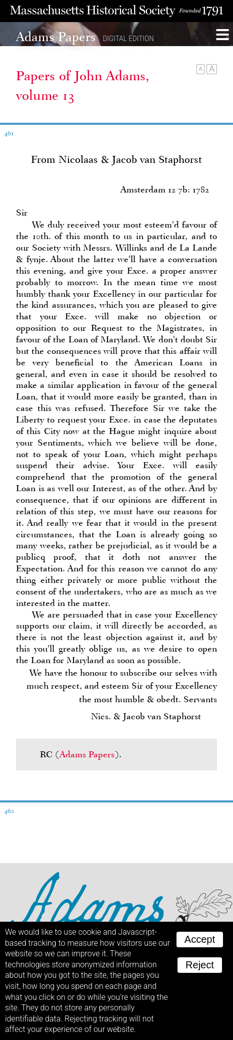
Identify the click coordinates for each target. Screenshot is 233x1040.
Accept (199, 939)
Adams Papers (87, 754)
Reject (200, 964)
